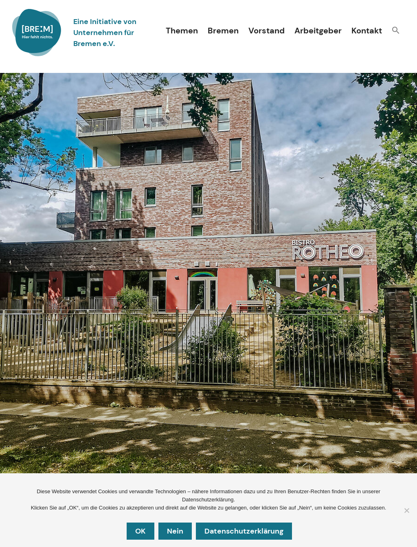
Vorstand (266, 30)
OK (141, 532)
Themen (182, 30)
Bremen (223, 30)
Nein (176, 532)
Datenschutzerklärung (245, 532)
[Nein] (406, 511)
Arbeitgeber (318, 30)
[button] (396, 31)
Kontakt (366, 30)
